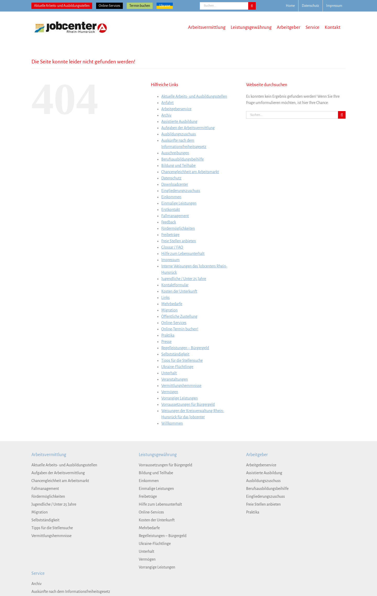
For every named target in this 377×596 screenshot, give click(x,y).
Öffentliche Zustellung (179, 316)
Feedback (168, 222)
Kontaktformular (174, 285)
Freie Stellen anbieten (178, 241)
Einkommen (171, 197)
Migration (169, 310)
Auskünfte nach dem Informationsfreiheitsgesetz (70, 591)
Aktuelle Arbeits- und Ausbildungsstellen (62, 6)
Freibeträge (170, 235)
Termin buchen (139, 6)
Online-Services (109, 6)
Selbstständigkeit (175, 354)
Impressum (170, 260)
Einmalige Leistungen (178, 203)
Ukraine (164, 6)
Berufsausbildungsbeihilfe (182, 159)
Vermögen (169, 392)
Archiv (166, 115)
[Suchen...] (224, 6)
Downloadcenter (174, 184)
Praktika (167, 335)
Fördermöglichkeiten (178, 228)
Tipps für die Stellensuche (182, 360)
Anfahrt (167, 103)
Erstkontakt (170, 209)
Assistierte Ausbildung (179, 121)
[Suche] (252, 6)
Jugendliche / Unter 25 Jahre (183, 279)
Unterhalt (169, 373)
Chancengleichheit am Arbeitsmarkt (190, 172)
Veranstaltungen (174, 379)
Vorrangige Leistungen (179, 398)
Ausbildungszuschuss (178, 134)
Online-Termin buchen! (179, 329)
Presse (166, 342)
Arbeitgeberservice (176, 109)
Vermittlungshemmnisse (181, 386)
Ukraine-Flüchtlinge (177, 367)
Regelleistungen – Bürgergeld (185, 348)
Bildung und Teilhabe (178, 165)
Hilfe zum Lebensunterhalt (182, 253)
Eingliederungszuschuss (180, 191)
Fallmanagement (175, 216)
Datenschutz (171, 178)
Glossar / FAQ (172, 247)
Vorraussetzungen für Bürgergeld (188, 404)
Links (165, 298)
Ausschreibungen (175, 153)
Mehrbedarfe (171, 304)
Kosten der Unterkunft (179, 291)
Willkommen (172, 423)
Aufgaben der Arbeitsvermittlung (188, 128)
